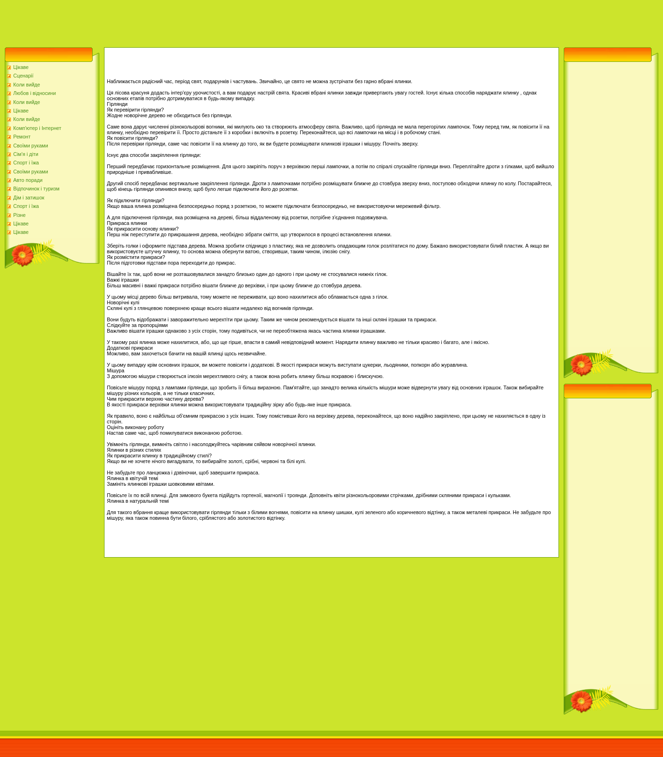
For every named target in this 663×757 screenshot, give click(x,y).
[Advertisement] (172, 21)
